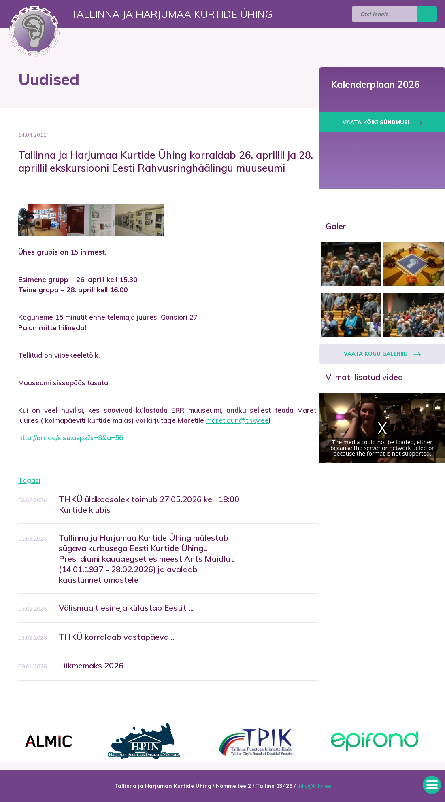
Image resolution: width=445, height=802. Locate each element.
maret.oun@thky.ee (237, 420)
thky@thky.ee (314, 786)
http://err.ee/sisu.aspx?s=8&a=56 (70, 437)
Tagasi (29, 480)
